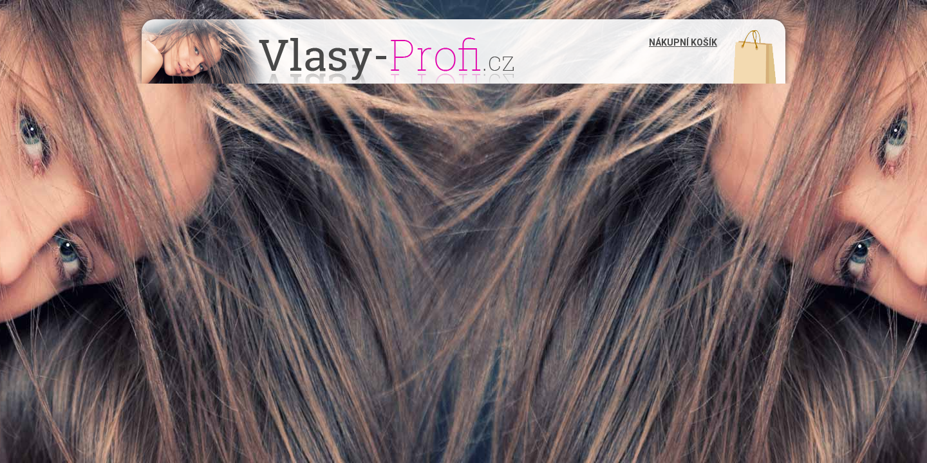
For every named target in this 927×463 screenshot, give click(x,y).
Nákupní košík (683, 42)
